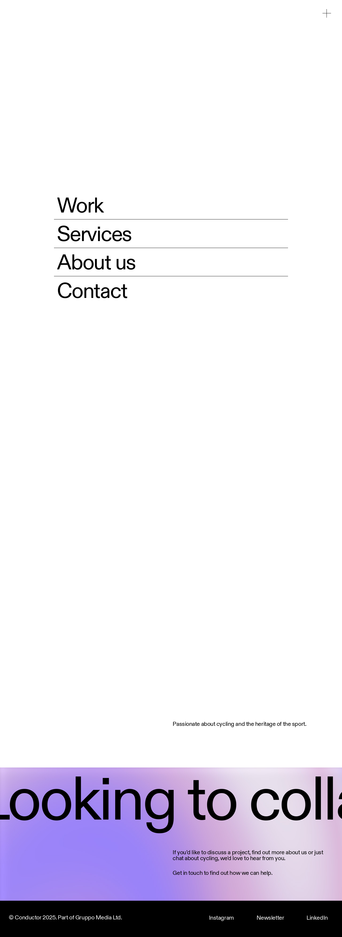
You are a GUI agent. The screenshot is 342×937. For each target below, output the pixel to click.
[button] (326, 13)
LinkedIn (317, 918)
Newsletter (270, 918)
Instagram (221, 918)
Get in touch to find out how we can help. (222, 872)
